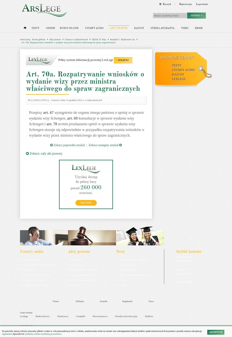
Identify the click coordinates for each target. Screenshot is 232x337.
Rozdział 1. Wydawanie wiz (122, 39)
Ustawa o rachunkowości (33, 280)
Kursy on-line (69, 28)
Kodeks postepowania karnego (36, 285)
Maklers (149, 316)
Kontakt (103, 301)
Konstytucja (76, 285)
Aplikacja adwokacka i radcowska (133, 259)
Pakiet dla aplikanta (31, 259)
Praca (151, 301)
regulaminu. (7, 334)
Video (184, 28)
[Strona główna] (25, 28)
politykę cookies (32, 334)
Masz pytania (183, 281)
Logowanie (202, 4)
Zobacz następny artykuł (105, 145)
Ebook (199, 28)
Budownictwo (43, 316)
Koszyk (165, 4)
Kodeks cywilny (30, 269)
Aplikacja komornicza (128, 264)
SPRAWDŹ (123, 60)
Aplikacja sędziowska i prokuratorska (134, 275)
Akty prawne (119, 28)
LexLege (179, 79)
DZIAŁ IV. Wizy (99, 39)
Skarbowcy (62, 316)
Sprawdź (86, 202)
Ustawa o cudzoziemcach (76, 39)
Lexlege (24, 316)
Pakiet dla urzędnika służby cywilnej (38, 264)
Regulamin (127, 301)
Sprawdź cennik (177, 57)
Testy (35, 28)
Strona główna (38, 39)
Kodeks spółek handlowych (82, 275)
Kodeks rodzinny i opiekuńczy (84, 269)
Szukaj (196, 15)
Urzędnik (80, 316)
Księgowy (123, 285)
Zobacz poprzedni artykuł (67, 145)
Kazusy (139, 28)
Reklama (80, 301)
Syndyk (122, 280)
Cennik (50, 28)
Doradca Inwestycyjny (126, 316)
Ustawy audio (94, 28)
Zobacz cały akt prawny (44, 153)
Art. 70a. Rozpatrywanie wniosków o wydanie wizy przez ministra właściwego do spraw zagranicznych (68, 42)
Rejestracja (185, 4)
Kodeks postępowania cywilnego (36, 275)
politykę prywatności (51, 334)
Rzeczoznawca (100, 316)
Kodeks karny (76, 259)
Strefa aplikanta (162, 28)
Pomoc (56, 301)
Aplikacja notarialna (127, 269)
